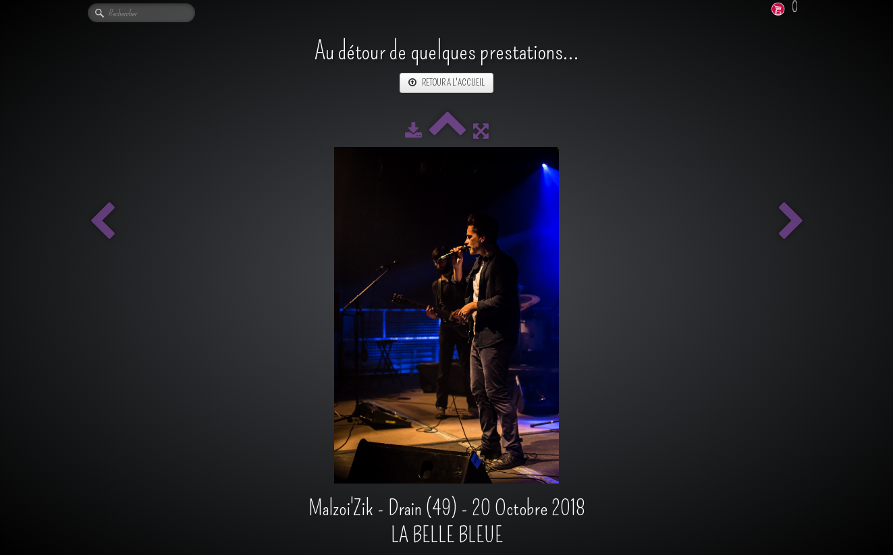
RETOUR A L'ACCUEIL (446, 82)
